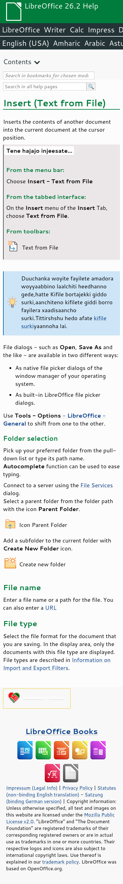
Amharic (66, 43)
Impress (101, 29)
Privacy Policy (77, 787)
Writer (54, 29)
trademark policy (60, 861)
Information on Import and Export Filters (57, 664)
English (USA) (25, 43)
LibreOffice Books (61, 731)
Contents (17, 61)
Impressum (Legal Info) (32, 787)
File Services (96, 485)
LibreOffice (21, 29)
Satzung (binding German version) (54, 798)
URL (50, 608)
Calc (76, 29)
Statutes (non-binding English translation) (61, 791)
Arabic (94, 43)
